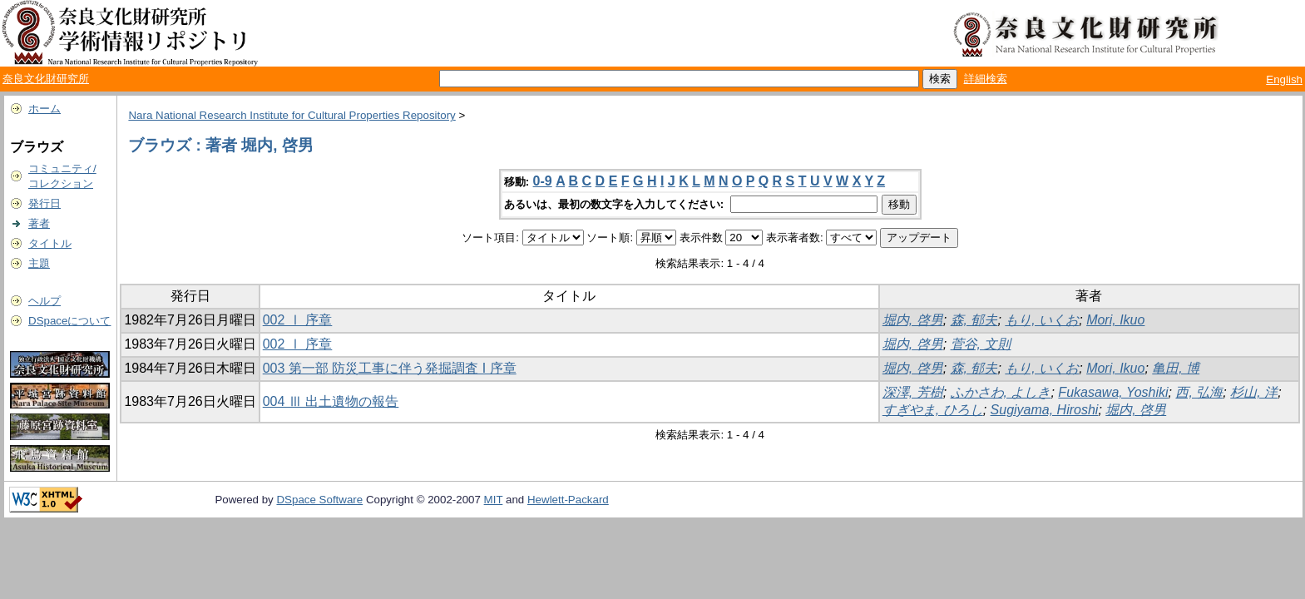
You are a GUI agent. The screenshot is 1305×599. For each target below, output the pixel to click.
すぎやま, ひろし (932, 410)
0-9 (542, 181)
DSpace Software (319, 499)
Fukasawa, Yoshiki (1113, 392)
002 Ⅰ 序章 (298, 320)
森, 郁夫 (974, 320)
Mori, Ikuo (1115, 320)
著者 (39, 223)
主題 (39, 263)
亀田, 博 (1175, 368)
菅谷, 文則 (981, 344)
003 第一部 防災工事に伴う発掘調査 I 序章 (390, 368)
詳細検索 (985, 78)
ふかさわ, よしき (1001, 392)
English (1284, 79)
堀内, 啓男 (912, 320)
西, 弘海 (1199, 392)
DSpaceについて (69, 320)
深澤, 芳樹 (912, 392)
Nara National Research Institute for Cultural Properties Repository (291, 115)
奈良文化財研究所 (45, 78)
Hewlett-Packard (568, 499)
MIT (493, 499)
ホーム (44, 108)
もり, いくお (1042, 320)
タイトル (50, 243)
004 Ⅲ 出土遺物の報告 (331, 401)
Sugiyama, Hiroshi (1045, 410)
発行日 (44, 203)
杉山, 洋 (1254, 392)
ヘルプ (44, 301)
